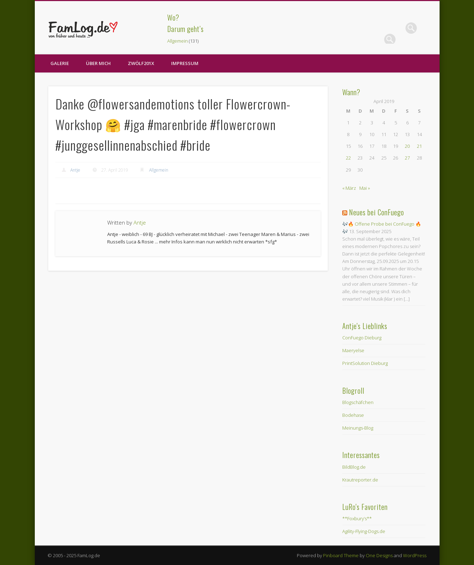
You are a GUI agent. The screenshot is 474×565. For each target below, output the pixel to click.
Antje (75, 170)
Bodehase (353, 415)
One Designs (379, 555)
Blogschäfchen (358, 402)
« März (349, 188)
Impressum (184, 63)
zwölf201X (141, 63)
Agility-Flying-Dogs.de (363, 531)
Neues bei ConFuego (376, 212)
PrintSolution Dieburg (365, 363)
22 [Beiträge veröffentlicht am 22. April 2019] (348, 158)
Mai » (364, 188)
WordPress (414, 555)
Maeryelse (353, 350)
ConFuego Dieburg (361, 337)
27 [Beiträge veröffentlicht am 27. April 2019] (407, 158)
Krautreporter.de (360, 480)
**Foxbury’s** (357, 518)
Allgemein (177, 41)
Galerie (59, 63)
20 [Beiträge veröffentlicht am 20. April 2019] (407, 146)
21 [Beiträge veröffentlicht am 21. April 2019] (419, 146)
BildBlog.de (354, 467)
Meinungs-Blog (357, 428)
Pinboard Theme (341, 555)
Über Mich (98, 63)
